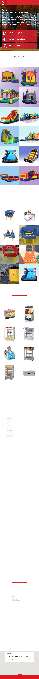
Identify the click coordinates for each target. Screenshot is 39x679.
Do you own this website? (12, 659)
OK (29, 659)
